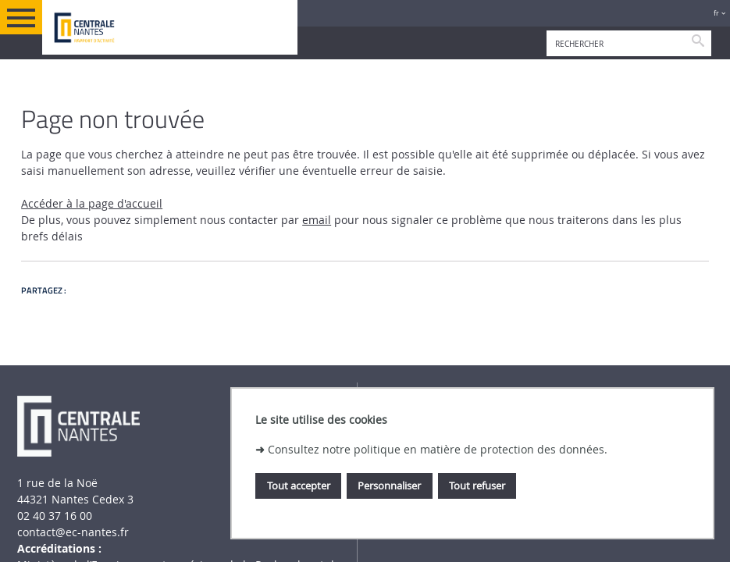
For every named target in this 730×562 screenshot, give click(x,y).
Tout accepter (298, 485)
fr (716, 13)
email (316, 219)
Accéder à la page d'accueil (91, 203)
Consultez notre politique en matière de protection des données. (437, 449)
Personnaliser (389, 485)
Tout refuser (477, 485)
